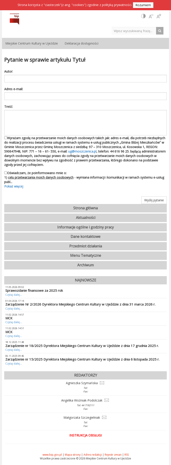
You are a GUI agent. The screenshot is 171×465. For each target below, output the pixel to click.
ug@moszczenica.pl (82, 151)
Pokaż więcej (13, 186)
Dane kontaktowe (85, 236)
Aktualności (85, 217)
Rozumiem (143, 5)
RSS (126, 455)
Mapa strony (73, 455)
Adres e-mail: (13, 89)
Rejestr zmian (113, 455)
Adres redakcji (92, 455)
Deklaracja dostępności (81, 43)
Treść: (8, 106)
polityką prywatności (116, 5)
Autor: (8, 71)
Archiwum (85, 265)
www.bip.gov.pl (52, 455)
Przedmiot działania (85, 246)
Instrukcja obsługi (85, 435)
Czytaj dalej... (13, 295)
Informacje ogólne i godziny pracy (85, 227)
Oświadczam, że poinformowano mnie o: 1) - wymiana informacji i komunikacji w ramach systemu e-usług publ (85, 180)
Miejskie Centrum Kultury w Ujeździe (31, 43)
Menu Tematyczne (85, 255)
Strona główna (85, 208)
